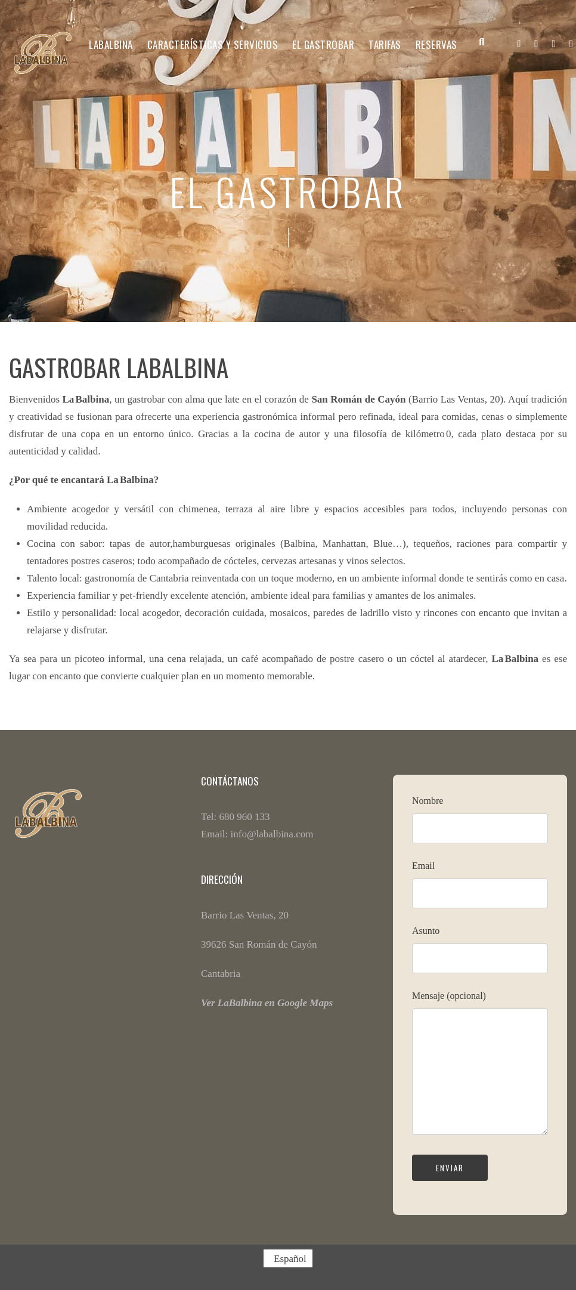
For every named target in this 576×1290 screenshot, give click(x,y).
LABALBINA (111, 44)
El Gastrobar (323, 44)
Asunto (480, 954)
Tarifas (384, 44)
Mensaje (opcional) (480, 1070)
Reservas (436, 44)
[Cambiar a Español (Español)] (288, 1258)
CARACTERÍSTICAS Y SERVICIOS (212, 44)
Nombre (480, 824)
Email (480, 889)
